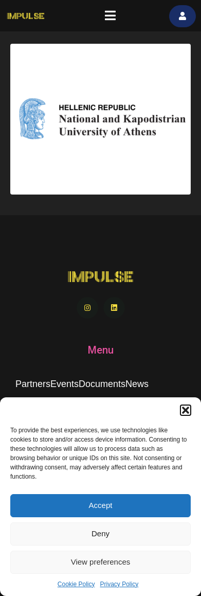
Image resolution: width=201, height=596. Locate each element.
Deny (100, 533)
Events (64, 384)
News (137, 384)
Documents (102, 384)
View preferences (101, 561)
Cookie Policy (76, 584)
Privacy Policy (119, 584)
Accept (101, 505)
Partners (32, 384)
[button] (185, 410)
